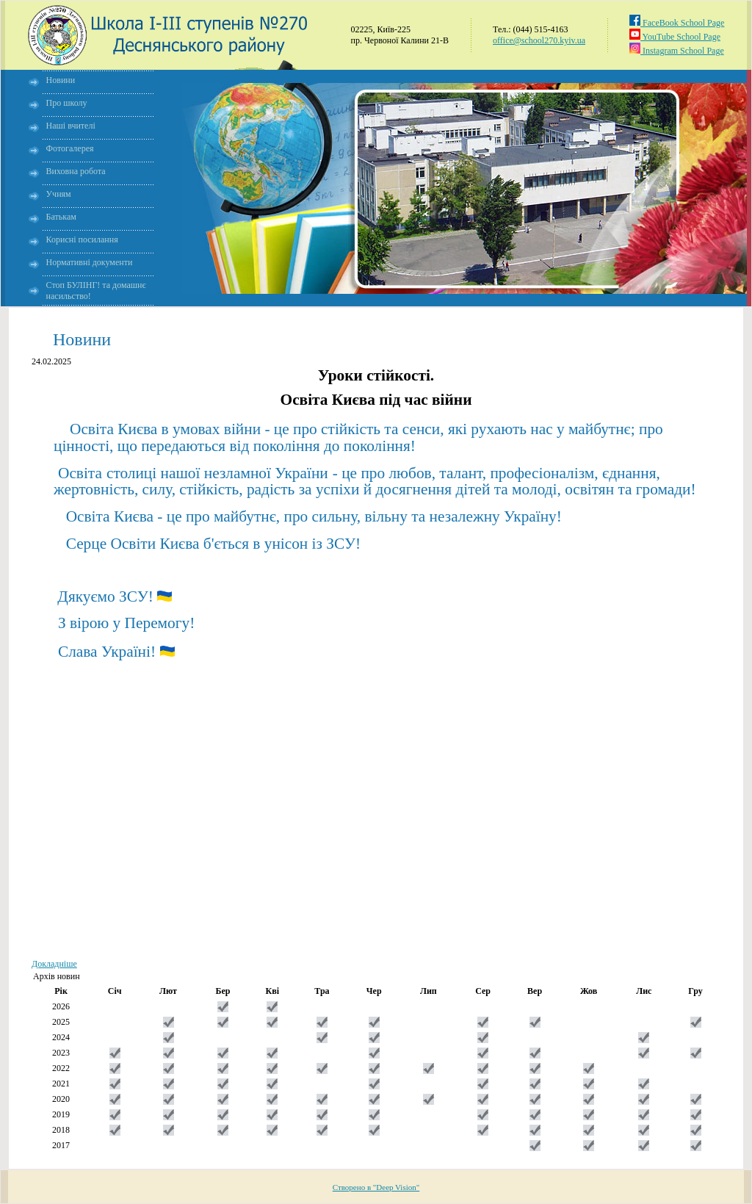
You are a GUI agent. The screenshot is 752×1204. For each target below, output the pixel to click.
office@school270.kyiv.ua (539, 40)
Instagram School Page (676, 51)
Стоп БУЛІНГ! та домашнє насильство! (96, 290)
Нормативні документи (89, 262)
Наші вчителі (70, 125)
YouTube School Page (674, 37)
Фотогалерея (70, 148)
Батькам (61, 217)
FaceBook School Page (676, 23)
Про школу (66, 103)
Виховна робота (76, 171)
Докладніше (54, 964)
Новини (61, 80)
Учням (58, 194)
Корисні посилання (82, 239)
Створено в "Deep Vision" (376, 1187)
